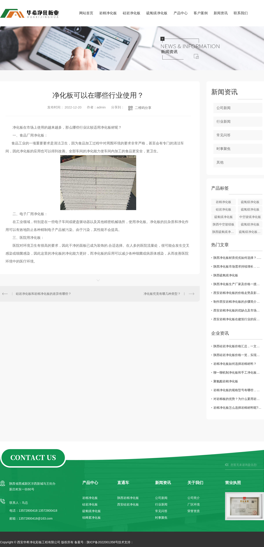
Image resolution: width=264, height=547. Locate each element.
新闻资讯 (221, 13)
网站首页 (86, 13)
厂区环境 (193, 504)
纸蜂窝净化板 (91, 517)
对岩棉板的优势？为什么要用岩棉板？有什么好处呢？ (237, 399)
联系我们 (241, 13)
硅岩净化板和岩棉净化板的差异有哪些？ (43, 293)
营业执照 (233, 483)
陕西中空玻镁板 (223, 224)
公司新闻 (223, 108)
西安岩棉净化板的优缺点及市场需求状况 (237, 310)
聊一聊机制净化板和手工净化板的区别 (237, 372)
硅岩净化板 (131, 13)
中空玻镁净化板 (250, 217)
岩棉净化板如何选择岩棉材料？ (235, 363)
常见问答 (223, 135)
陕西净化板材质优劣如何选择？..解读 (237, 257)
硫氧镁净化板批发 (250, 232)
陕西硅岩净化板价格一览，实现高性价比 (237, 355)
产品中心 (181, 13)
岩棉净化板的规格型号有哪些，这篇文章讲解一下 (237, 390)
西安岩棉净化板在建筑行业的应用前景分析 (237, 319)
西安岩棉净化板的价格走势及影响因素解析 (237, 293)
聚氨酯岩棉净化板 (225, 381)
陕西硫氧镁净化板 (224, 232)
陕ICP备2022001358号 (102, 542)
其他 (220, 162)
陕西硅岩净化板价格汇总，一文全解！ (237, 346)
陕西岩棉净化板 (128, 498)
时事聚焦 (223, 149)
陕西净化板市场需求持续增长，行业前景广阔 (237, 266)
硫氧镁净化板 (156, 13)
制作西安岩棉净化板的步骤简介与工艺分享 (237, 301)
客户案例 (201, 13)
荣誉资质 (193, 511)
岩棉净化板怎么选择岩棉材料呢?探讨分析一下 (237, 407)
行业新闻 (223, 121)
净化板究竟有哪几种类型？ (162, 293)
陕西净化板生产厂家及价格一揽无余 (237, 284)
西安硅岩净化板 (128, 504)
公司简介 (193, 498)
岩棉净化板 (108, 13)
